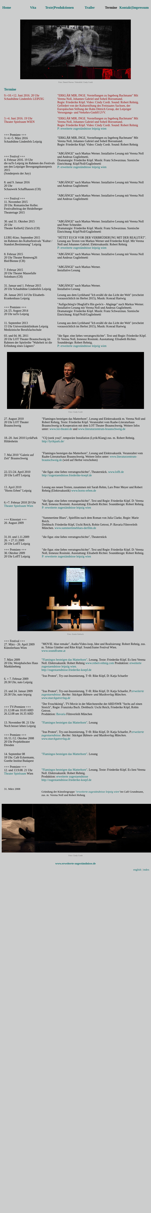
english (137, 869)
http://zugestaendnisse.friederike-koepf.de (67, 475)
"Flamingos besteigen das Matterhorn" (64, 659)
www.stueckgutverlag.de (55, 698)
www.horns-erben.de (83, 490)
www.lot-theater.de (61, 429)
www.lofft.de (116, 472)
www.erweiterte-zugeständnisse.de (75, 863)
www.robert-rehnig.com (99, 663)
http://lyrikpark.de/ (53, 441)
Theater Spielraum (15, 773)
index (146, 869)
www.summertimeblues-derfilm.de (75, 528)
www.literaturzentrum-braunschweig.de (101, 429)
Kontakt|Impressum (134, 7)
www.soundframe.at (53, 650)
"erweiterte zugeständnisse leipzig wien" (98, 791)
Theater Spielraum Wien (18, 506)
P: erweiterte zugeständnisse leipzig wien (82, 128)
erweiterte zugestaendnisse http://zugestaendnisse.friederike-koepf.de (66, 778)
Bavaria (61, 714)
